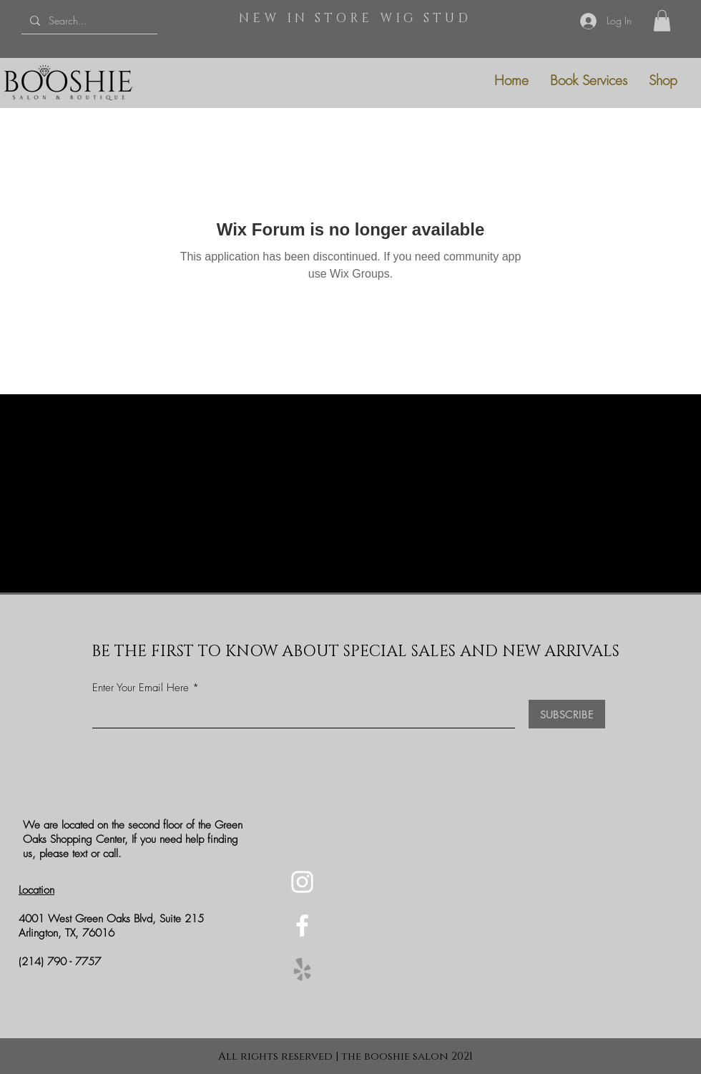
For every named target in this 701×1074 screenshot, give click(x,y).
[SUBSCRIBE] (567, 714)
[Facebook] (302, 925)
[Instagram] (302, 882)
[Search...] (88, 20)
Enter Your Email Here (140, 688)
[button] (662, 20)
